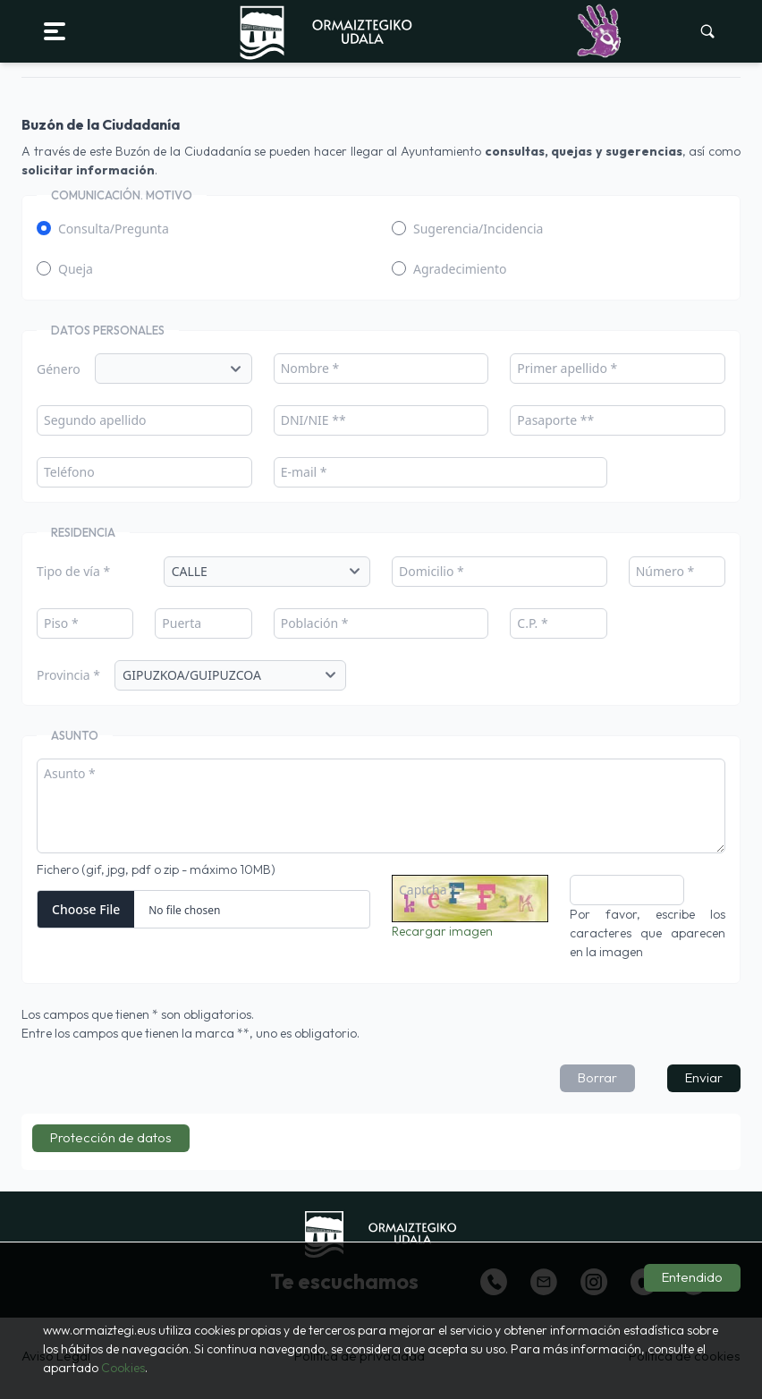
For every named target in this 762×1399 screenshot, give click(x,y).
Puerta (181, 623)
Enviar (704, 1077)
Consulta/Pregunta (113, 228)
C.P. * (532, 623)
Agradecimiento (460, 268)
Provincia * (68, 674)
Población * (315, 623)
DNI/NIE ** (313, 419)
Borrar (597, 1077)
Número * (665, 571)
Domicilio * (431, 571)
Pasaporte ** (555, 419)
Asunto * (70, 773)
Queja (75, 268)
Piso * (61, 623)
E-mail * (304, 471)
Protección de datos (111, 1137)
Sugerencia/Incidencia (478, 228)
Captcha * (428, 889)
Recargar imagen (442, 931)
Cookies (123, 1368)
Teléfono (69, 471)
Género (58, 368)
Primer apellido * (567, 368)
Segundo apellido (95, 419)
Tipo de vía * (73, 571)
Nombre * (310, 368)
